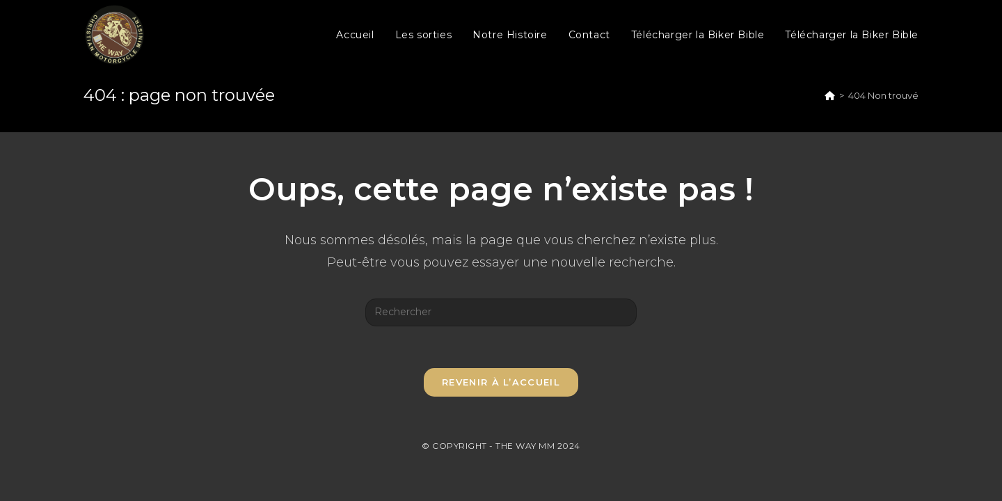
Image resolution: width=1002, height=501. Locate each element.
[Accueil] (830, 95)
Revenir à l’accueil (501, 382)
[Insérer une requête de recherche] (501, 312)
